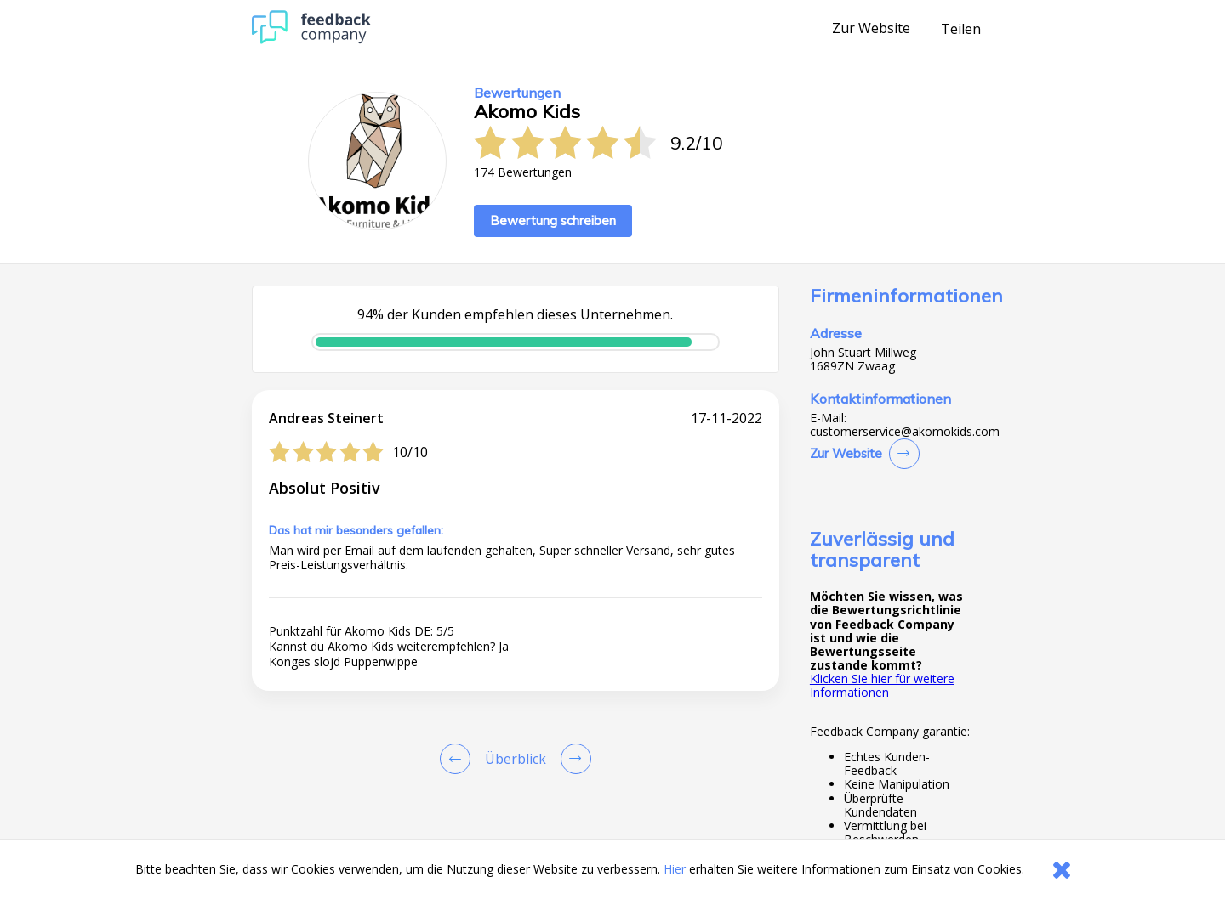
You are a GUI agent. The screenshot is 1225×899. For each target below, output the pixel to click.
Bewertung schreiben (553, 220)
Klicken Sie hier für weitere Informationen (882, 685)
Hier (675, 869)
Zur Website (871, 28)
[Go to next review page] (572, 759)
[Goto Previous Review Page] (458, 759)
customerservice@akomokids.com (905, 431)
